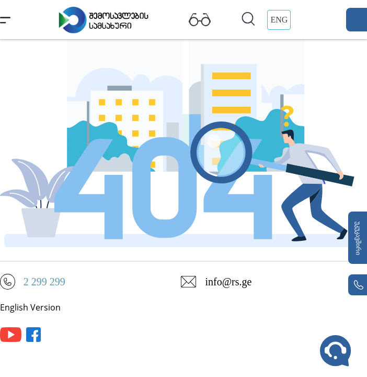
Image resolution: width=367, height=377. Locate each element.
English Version (30, 307)
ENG (279, 19)
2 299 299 (44, 281)
